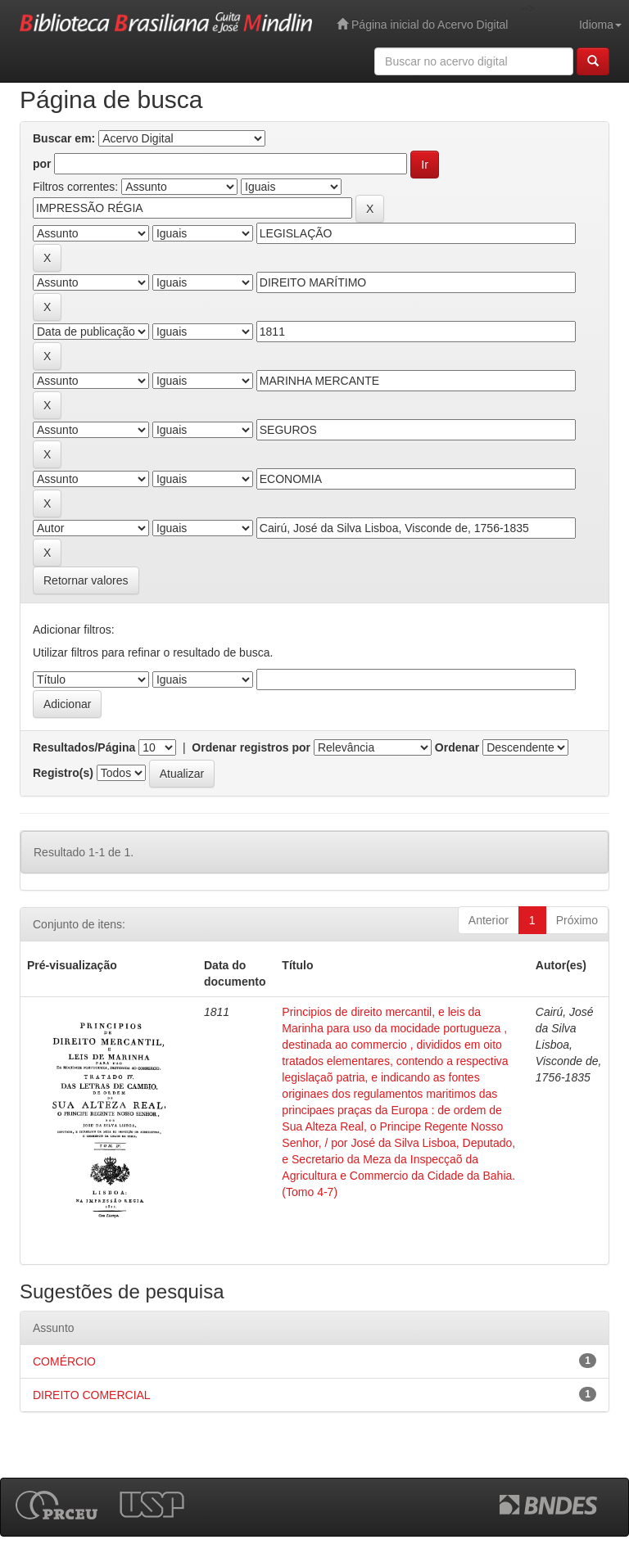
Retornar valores (86, 580)
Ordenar (457, 747)
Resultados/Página (84, 747)
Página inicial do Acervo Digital (422, 24)
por (42, 163)
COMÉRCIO (64, 1361)
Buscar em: (64, 138)
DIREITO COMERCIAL (92, 1395)
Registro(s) (63, 772)
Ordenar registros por (251, 747)
